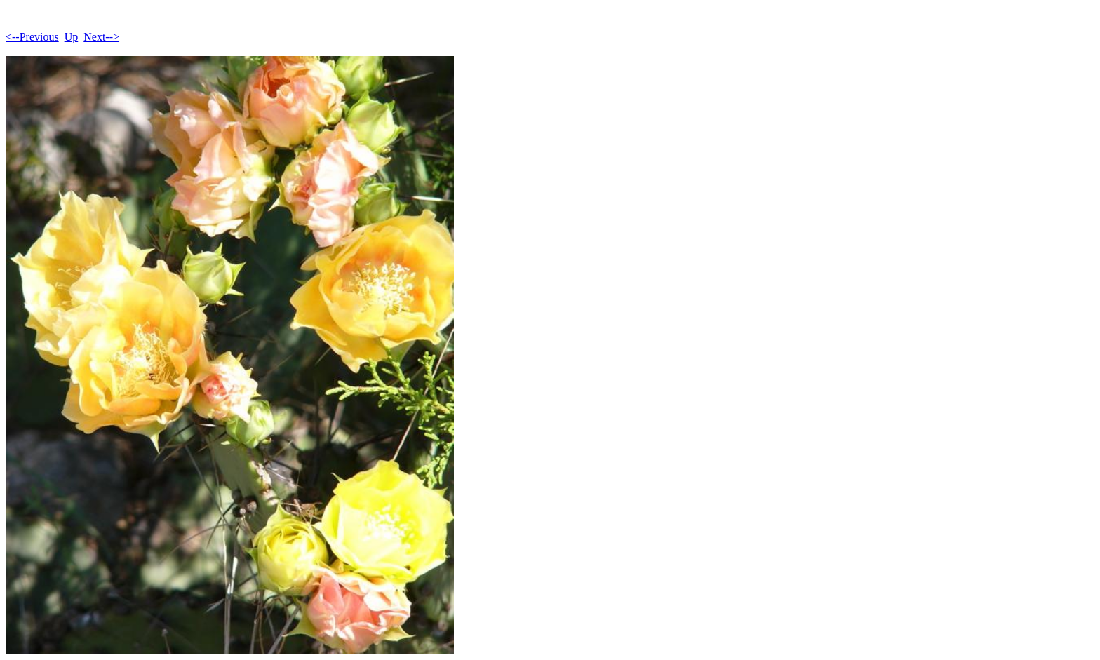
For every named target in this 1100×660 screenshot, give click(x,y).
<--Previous (32, 37)
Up (72, 37)
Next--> (101, 37)
